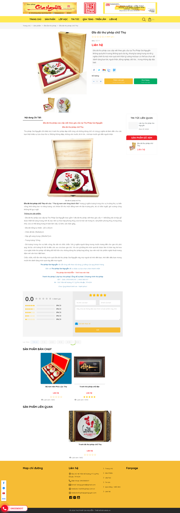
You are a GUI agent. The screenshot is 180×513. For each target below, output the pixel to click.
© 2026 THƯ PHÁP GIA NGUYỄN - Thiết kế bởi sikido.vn (90, 510)
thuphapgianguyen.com (87, 493)
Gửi (97, 330)
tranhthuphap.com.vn (87, 489)
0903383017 (17, 508)
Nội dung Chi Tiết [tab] (33, 117)
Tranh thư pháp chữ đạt (89, 386)
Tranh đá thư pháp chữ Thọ (90, 444)
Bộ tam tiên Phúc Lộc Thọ (56, 386)
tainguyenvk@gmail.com (86, 485)
